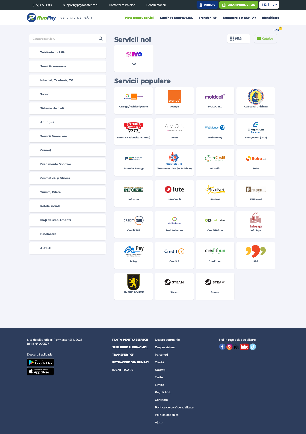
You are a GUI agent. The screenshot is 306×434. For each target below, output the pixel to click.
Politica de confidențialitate (174, 407)
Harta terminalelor (122, 5)
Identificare (270, 18)
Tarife (159, 377)
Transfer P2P (208, 18)
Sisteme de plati (48, 108)
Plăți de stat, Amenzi (51, 220)
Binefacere (44, 234)
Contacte (161, 400)
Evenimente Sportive (51, 164)
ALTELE (41, 248)
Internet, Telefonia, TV (52, 80)
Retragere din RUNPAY (239, 18)
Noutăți (160, 370)
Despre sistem (165, 347)
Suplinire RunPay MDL (176, 18)
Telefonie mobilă (48, 53)
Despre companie (167, 340)
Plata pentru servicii (139, 18)
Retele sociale (46, 206)
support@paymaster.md (80, 5)
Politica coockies (166, 415)
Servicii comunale (49, 67)
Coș (276, 30)
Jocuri (40, 94)
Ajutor (159, 422)
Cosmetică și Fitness (51, 178)
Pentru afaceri (156, 5)
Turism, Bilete (46, 192)
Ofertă (159, 362)
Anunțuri (43, 122)
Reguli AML (163, 392)
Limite (159, 385)
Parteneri (161, 355)
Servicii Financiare (49, 136)
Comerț (41, 150)
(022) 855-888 (42, 5)
